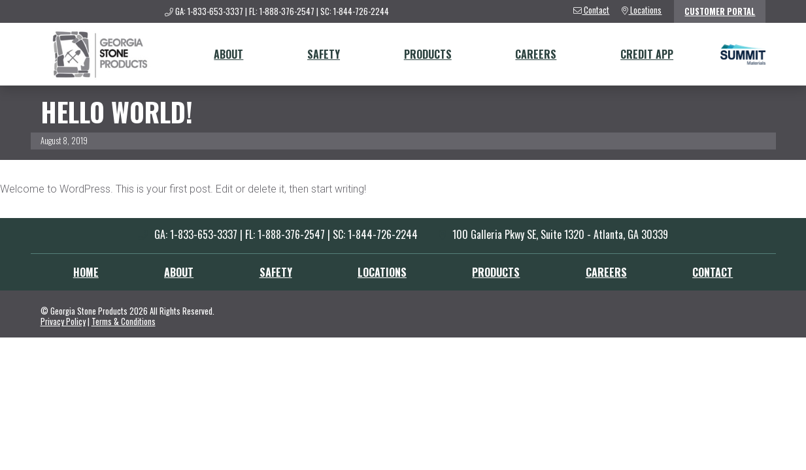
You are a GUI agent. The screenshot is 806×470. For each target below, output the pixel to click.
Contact (712, 272)
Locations (382, 272)
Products (428, 54)
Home (86, 272)
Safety (323, 54)
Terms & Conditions (124, 321)
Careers (535, 54)
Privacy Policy (63, 321)
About (228, 54)
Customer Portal (719, 11)
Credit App (646, 54)
